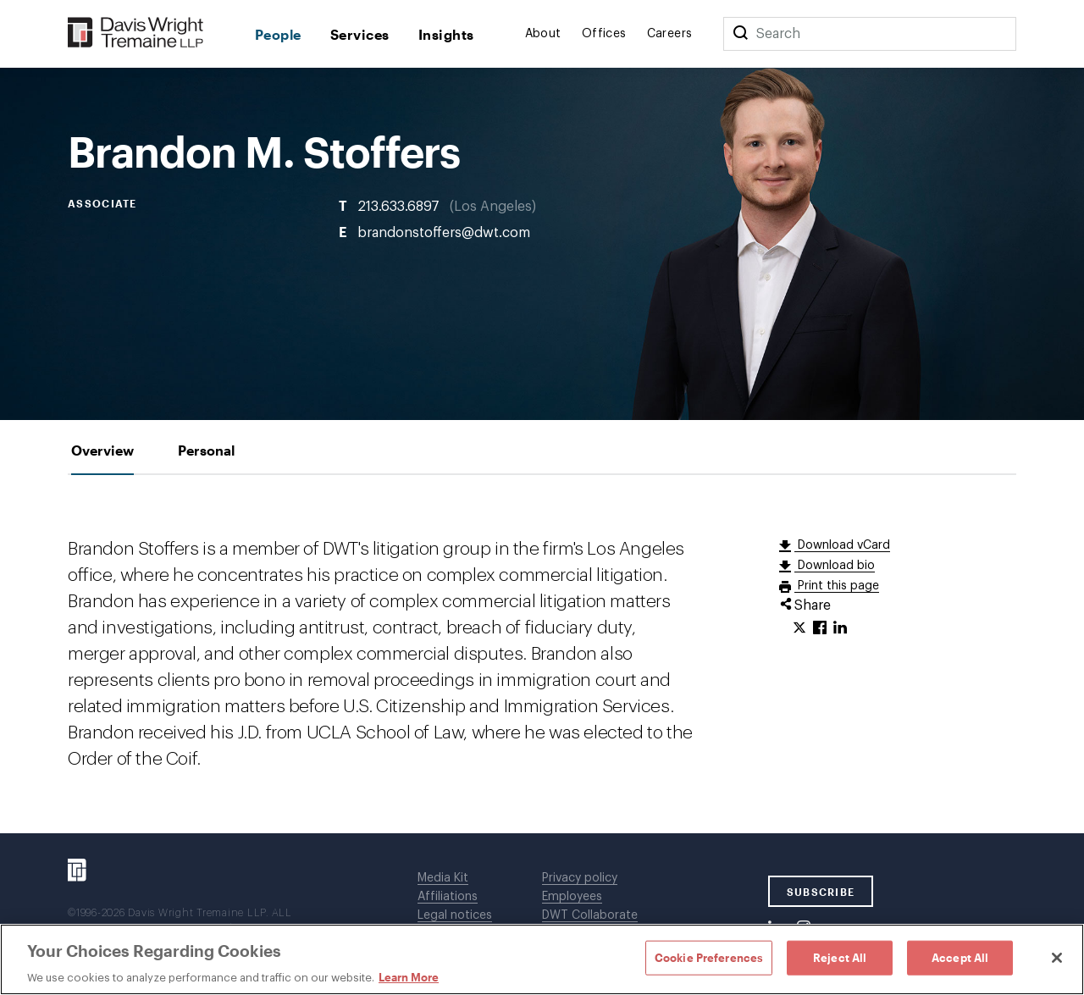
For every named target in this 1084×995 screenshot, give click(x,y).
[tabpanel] (542, 654)
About (543, 34)
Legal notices (455, 915)
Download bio (834, 566)
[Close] (1057, 957)
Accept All (960, 957)
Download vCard (842, 545)
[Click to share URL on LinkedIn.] (840, 628)
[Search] (740, 34)
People (278, 34)
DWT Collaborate (590, 915)
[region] (542, 959)
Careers (670, 34)
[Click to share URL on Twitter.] (799, 628)
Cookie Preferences (709, 957)
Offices (604, 34)
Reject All (839, 957)
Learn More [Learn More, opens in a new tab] (409, 977)
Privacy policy (579, 878)
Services (360, 34)
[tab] (102, 450)
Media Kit (443, 878)
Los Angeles (493, 206)
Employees (572, 897)
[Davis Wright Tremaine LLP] (136, 33)
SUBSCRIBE (821, 892)
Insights (446, 34)
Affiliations (448, 897)
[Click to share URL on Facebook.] (820, 628)
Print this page (836, 586)
